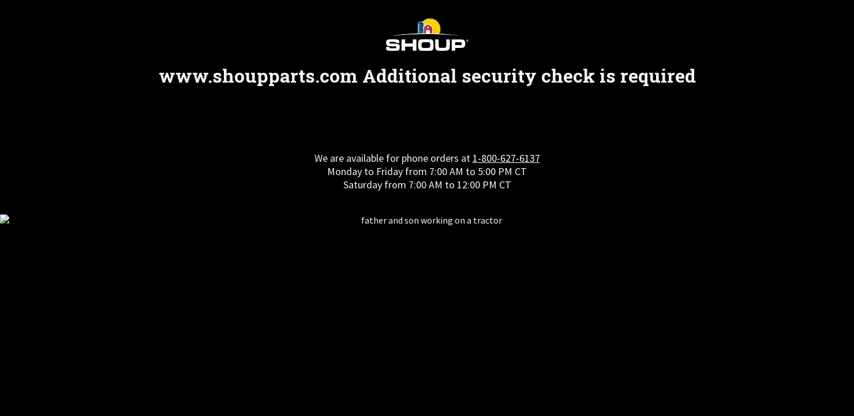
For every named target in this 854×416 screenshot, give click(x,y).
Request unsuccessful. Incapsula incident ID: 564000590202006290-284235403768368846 (427, 208)
